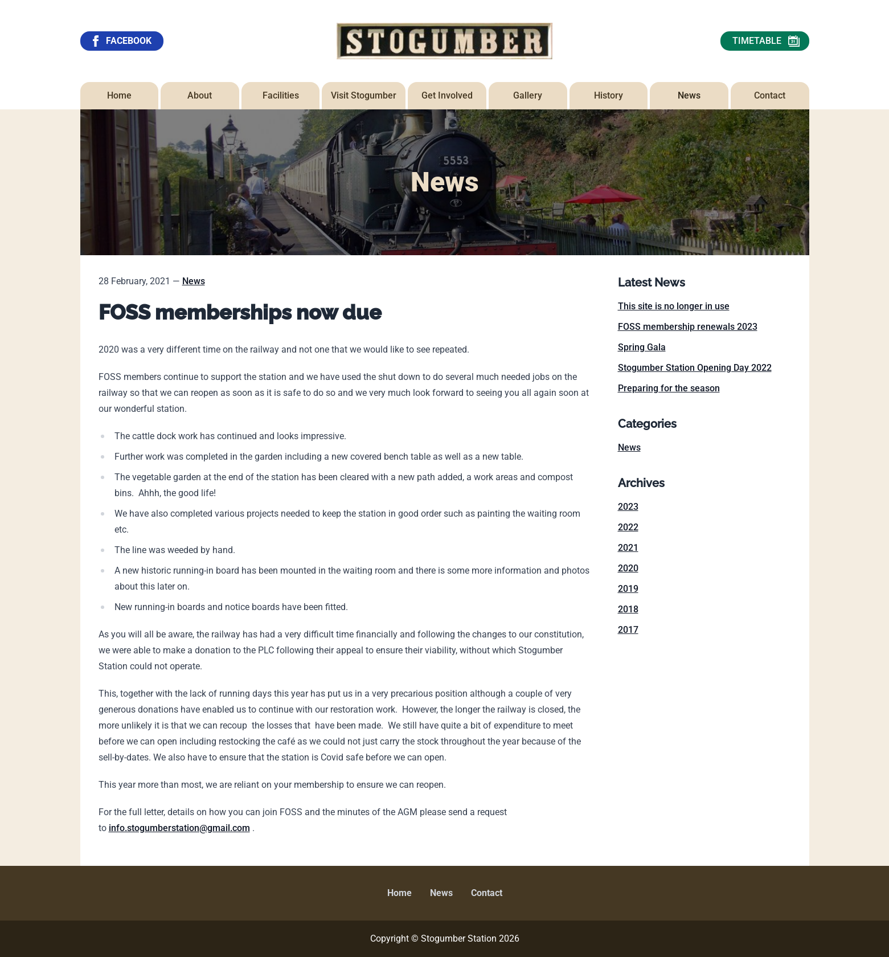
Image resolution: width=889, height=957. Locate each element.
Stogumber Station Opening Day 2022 (695, 367)
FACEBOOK (120, 41)
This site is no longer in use (674, 306)
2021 (628, 547)
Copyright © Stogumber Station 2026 (444, 938)
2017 (628, 629)
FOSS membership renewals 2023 (687, 326)
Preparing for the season (669, 388)
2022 (628, 527)
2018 (628, 609)
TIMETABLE (766, 41)
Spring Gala (642, 347)
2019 (628, 588)
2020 (628, 568)
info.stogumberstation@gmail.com (179, 828)
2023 (628, 506)
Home (399, 893)
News (193, 281)
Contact (486, 893)
